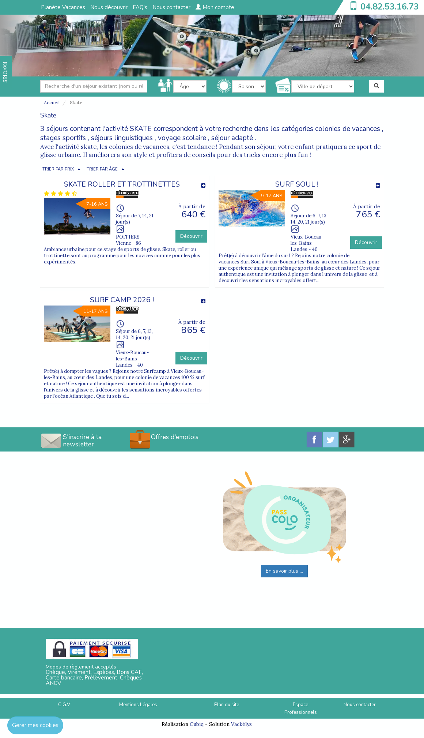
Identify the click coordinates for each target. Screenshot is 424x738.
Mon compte (215, 7)
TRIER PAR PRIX (58, 169)
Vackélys (241, 724)
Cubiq (197, 724)
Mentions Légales (138, 704)
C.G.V (64, 704)
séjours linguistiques (122, 138)
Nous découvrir (109, 7)
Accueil (52, 103)
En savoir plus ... (284, 570)
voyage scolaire (182, 138)
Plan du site (226, 704)
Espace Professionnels (300, 708)
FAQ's (140, 7)
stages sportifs (63, 138)
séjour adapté (232, 138)
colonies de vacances (347, 129)
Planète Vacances (63, 7)
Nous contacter (171, 7)
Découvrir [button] (191, 236)
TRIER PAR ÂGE (102, 169)
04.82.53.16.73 (389, 6)
